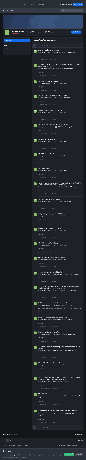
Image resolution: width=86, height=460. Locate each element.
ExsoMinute (55, 365)
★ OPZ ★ (55, 83)
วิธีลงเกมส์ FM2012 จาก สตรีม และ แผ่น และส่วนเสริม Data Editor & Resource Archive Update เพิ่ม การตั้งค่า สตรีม (59, 378)
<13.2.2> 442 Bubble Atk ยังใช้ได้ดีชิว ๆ (50, 272)
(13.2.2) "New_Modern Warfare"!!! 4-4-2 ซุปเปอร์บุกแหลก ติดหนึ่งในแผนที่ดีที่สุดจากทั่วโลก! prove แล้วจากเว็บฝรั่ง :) (59, 184)
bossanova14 (56, 187)
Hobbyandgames (57, 305)
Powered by (75, 445)
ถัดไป (43, 45)
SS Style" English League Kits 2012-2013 (51, 110)
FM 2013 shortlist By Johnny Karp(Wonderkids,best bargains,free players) (59, 347)
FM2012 (67, 365)
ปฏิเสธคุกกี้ (79, 454)
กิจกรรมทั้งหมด (9, 40)
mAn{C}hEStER (56, 127)
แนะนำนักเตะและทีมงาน (70, 350)
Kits (65, 112)
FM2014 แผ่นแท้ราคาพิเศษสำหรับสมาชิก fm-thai (53, 303)
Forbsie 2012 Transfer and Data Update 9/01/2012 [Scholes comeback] (57, 411)
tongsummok (44, 52)
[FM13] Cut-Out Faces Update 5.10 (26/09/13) (53, 125)
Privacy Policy (12, 445)
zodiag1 (54, 68)
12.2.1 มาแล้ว (42, 394)
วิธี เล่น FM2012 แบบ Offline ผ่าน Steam (50, 363)
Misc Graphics (67, 201)
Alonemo (55, 350)
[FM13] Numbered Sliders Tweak (49, 199)
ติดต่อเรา (20, 445)
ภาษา (5, 445)
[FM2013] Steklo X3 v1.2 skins (48, 154)
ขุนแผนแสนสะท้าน (57, 274)
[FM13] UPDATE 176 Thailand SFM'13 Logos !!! (53, 96)
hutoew (54, 259)
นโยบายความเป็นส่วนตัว (9, 456)
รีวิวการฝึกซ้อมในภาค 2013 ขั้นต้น (48, 50)
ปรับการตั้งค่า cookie (54, 456)
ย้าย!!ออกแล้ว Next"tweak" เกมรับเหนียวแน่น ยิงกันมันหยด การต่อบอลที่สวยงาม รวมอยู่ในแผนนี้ (59, 65)
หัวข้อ (6, 49)
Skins (65, 141)
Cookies (27, 445)
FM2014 (70, 305)
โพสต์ (6, 52)
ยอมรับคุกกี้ (69, 454)
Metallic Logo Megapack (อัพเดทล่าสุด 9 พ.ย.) (52, 257)
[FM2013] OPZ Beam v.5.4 (46, 139)
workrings (55, 396)
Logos (65, 83)
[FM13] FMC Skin (43, 168)
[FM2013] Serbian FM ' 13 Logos (48, 81)
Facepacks (70, 127)
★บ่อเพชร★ (55, 52)
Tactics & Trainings (70, 52)
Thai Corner (67, 97)
